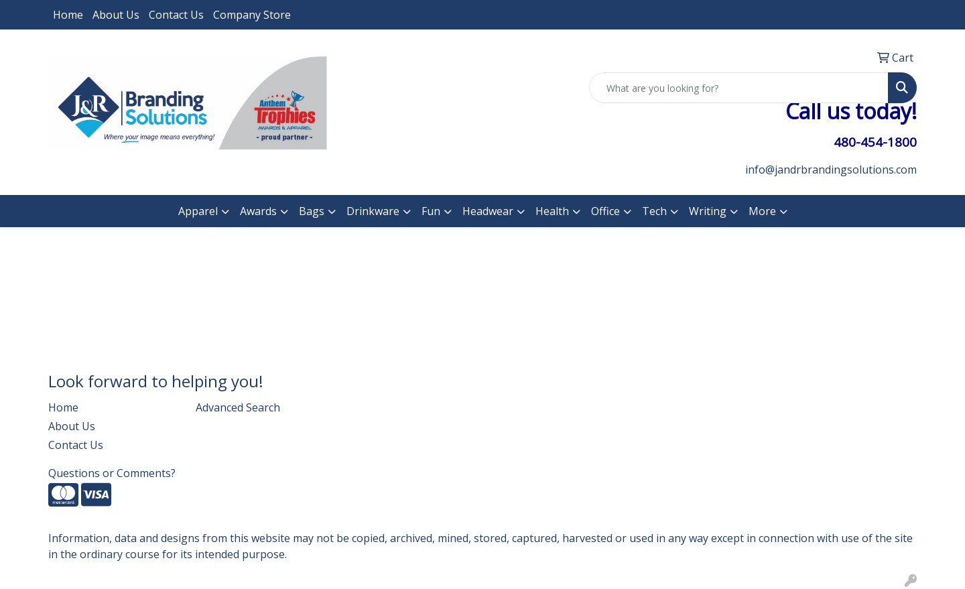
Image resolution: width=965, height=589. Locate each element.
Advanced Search (238, 407)
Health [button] (552, 211)
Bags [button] (311, 211)
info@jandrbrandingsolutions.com (831, 169)
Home (68, 14)
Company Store (252, 14)
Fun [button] (431, 211)
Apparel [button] (198, 211)
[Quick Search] (739, 87)
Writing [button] (707, 211)
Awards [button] (258, 211)
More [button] (762, 211)
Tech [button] (654, 211)
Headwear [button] (487, 211)
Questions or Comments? (112, 473)
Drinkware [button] (372, 211)
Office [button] (605, 211)
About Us (115, 14)
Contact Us (176, 14)
